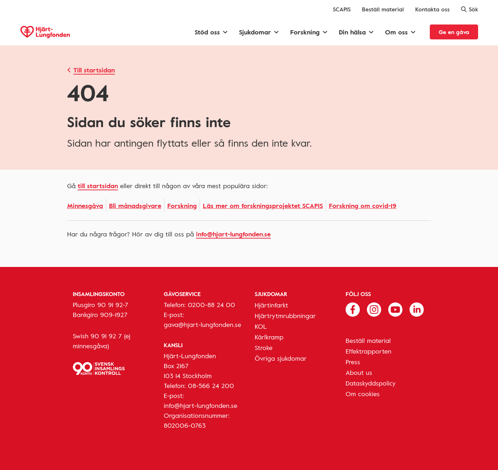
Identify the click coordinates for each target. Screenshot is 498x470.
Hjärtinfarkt (271, 305)
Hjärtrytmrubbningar (285, 315)
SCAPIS (342, 9)
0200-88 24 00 (211, 304)
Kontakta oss (432, 9)
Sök (469, 9)
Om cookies (363, 393)
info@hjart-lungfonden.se (233, 234)
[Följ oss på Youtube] (395, 309)
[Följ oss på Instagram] (374, 309)
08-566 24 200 (211, 385)
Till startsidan (94, 70)
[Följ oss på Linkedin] (417, 309)
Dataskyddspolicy (371, 383)
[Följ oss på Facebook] (353, 309)
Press (353, 361)
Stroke (263, 347)
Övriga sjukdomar (281, 358)
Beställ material (383, 9)
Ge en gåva (454, 32)
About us (359, 372)
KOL (261, 326)
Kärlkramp (269, 336)
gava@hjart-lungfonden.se (202, 324)
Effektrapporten (368, 351)
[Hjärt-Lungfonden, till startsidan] (45, 32)
